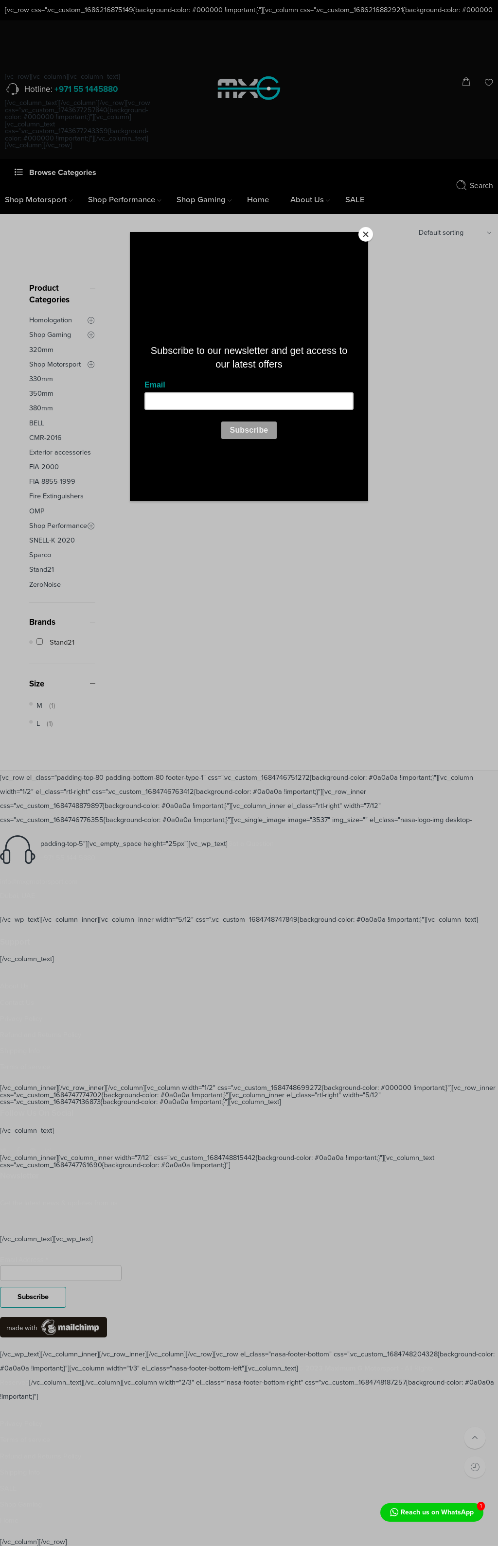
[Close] (365, 234)
